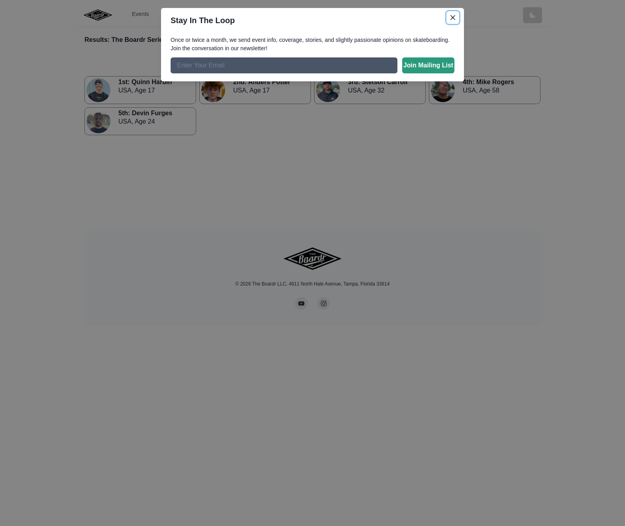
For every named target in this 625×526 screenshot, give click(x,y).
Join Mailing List (428, 65)
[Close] (452, 17)
